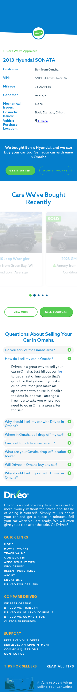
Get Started (19, 170)
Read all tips (60, 666)
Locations (13, 580)
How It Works (55, 170)
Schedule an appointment (27, 645)
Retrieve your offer (21, 640)
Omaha (41, 121)
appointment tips (19, 562)
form (62, 371)
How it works (16, 549)
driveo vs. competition (24, 617)
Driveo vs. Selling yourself (28, 612)
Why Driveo (14, 566)
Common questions (21, 649)
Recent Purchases (20, 571)
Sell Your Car (56, 312)
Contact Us (14, 654)
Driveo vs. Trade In (21, 608)
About (9, 575)
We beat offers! (17, 603)
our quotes (14, 558)
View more (21, 312)
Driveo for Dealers (21, 584)
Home (8, 544)
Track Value (14, 553)
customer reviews (20, 621)
